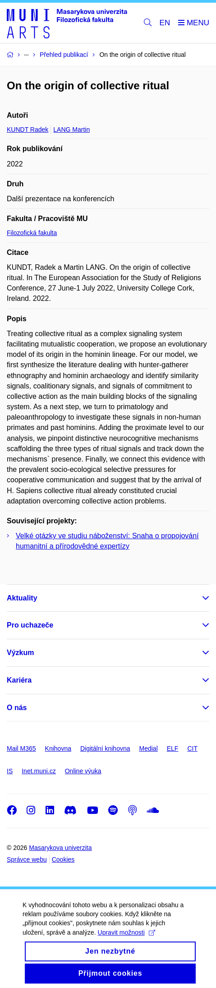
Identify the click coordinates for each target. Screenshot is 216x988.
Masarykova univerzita (60, 847)
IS (10, 771)
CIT (192, 748)
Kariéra (19, 680)
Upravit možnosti (126, 938)
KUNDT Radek (27, 129)
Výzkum (20, 652)
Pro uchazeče (30, 625)
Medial (148, 748)
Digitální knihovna (105, 748)
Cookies (63, 859)
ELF (173, 748)
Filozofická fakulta (32, 232)
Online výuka (83, 771)
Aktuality (22, 598)
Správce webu (27, 859)
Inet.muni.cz (38, 771)
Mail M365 (21, 748)
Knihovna (58, 748)
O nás (17, 707)
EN (165, 22)
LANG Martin (71, 129)
